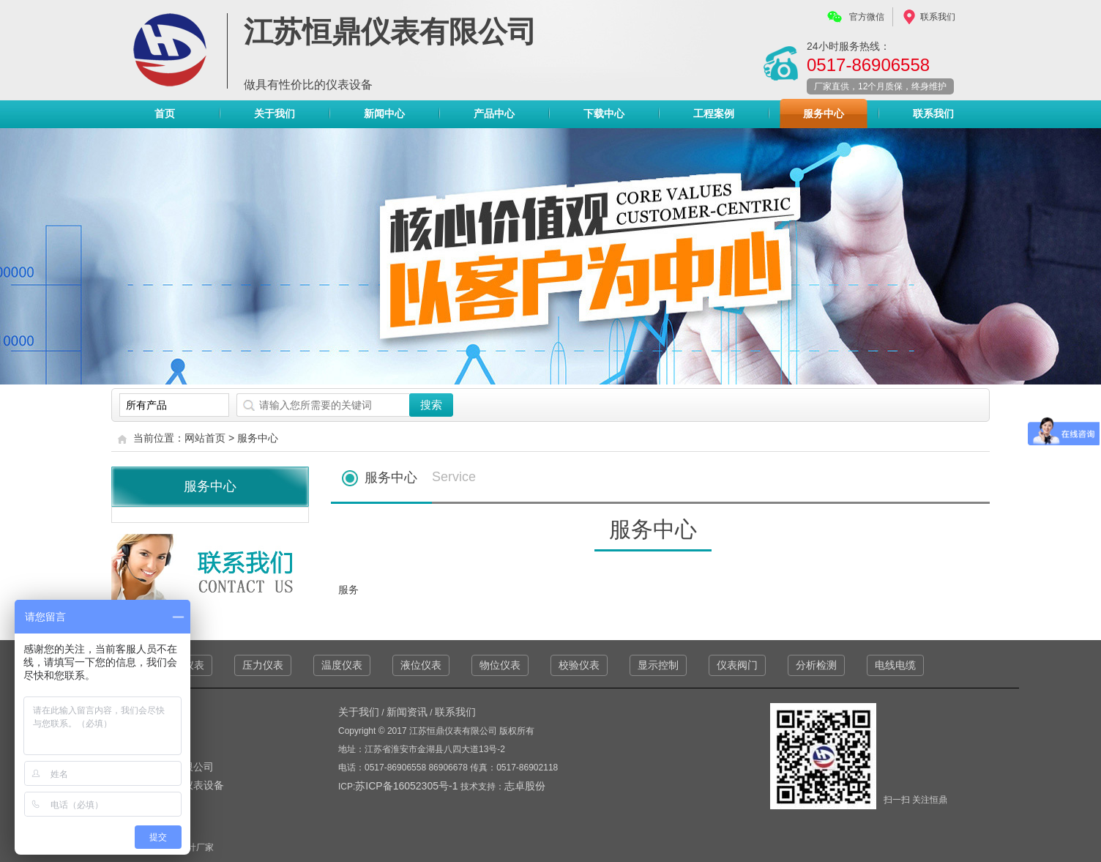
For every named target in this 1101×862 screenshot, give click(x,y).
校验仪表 (579, 665)
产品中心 (494, 117)
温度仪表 (341, 665)
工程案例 (713, 113)
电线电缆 (895, 665)
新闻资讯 (407, 712)
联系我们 (937, 17)
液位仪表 (420, 665)
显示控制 (658, 665)
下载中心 (603, 113)
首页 (164, 113)
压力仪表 (262, 665)
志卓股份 (524, 786)
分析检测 (816, 665)
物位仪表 (499, 665)
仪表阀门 (737, 665)
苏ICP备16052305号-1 (407, 786)
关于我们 (274, 113)
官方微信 (866, 17)
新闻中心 (384, 113)
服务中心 (823, 113)
